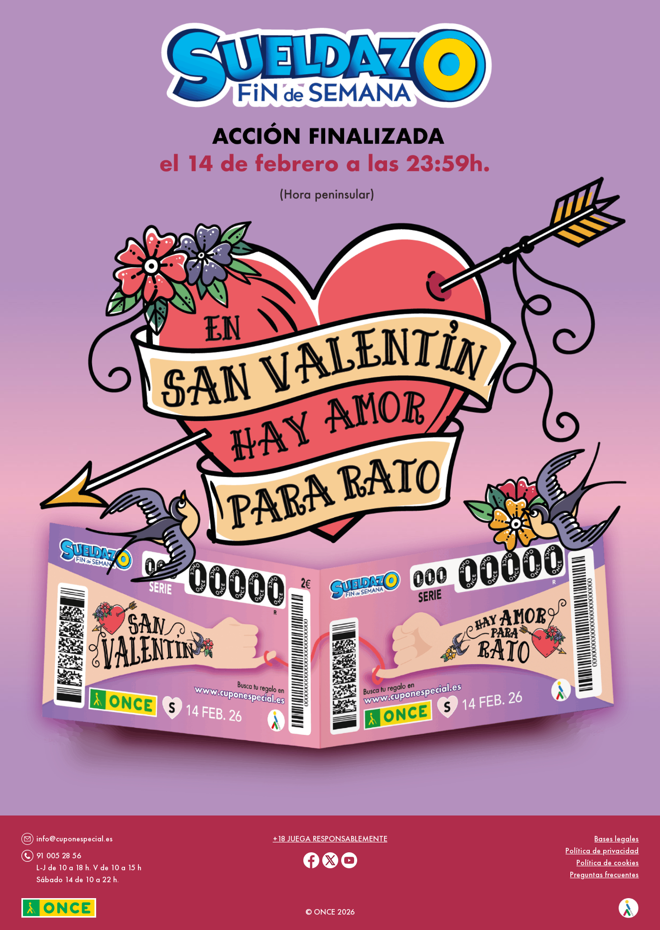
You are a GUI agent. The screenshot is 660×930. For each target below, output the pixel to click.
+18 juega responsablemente (330, 838)
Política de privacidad (602, 850)
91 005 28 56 (58, 855)
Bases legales (616, 838)
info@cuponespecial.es (74, 838)
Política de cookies (607, 862)
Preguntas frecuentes (604, 874)
